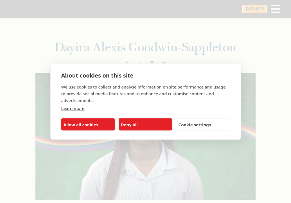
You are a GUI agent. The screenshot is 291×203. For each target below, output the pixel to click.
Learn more (73, 108)
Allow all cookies (81, 124)
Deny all (129, 124)
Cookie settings (195, 124)
